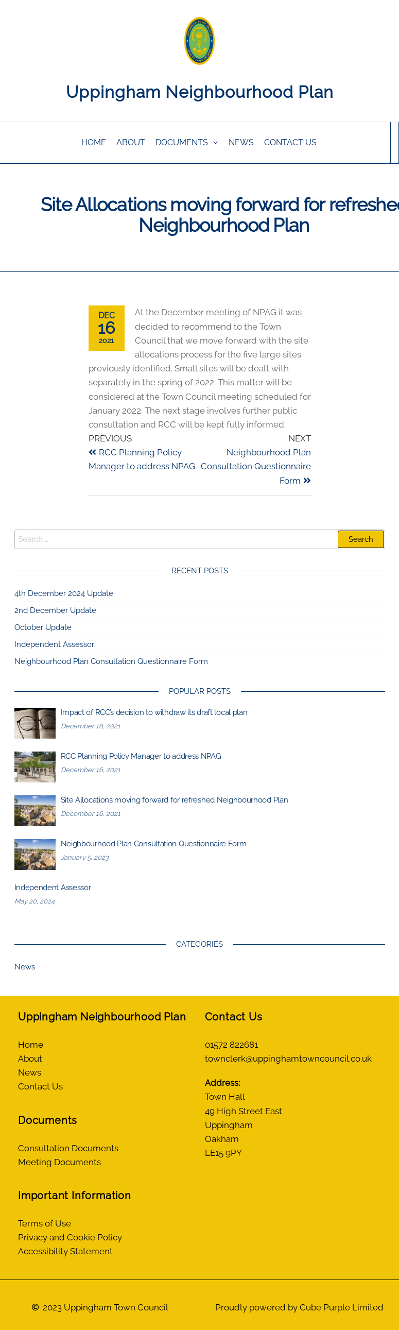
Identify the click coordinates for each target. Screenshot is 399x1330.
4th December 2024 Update (63, 593)
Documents (181, 142)
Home (93, 142)
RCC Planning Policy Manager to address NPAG (141, 756)
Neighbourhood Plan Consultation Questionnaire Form (111, 661)
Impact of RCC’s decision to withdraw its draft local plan (154, 712)
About (130, 142)
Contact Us (290, 142)
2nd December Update (55, 610)
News (241, 142)
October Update (43, 627)
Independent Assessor (55, 644)
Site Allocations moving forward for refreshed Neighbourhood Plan (174, 800)
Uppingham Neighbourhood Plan (200, 91)
